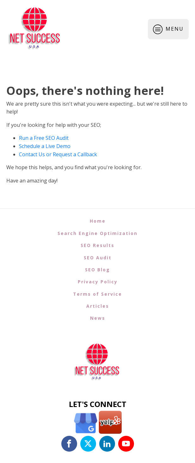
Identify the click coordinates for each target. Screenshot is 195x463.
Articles (97, 306)
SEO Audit (98, 258)
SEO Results (97, 245)
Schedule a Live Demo (44, 146)
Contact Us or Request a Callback (58, 154)
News (97, 318)
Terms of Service (97, 294)
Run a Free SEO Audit (44, 137)
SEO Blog (97, 270)
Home (98, 221)
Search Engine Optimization (97, 233)
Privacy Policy (98, 282)
